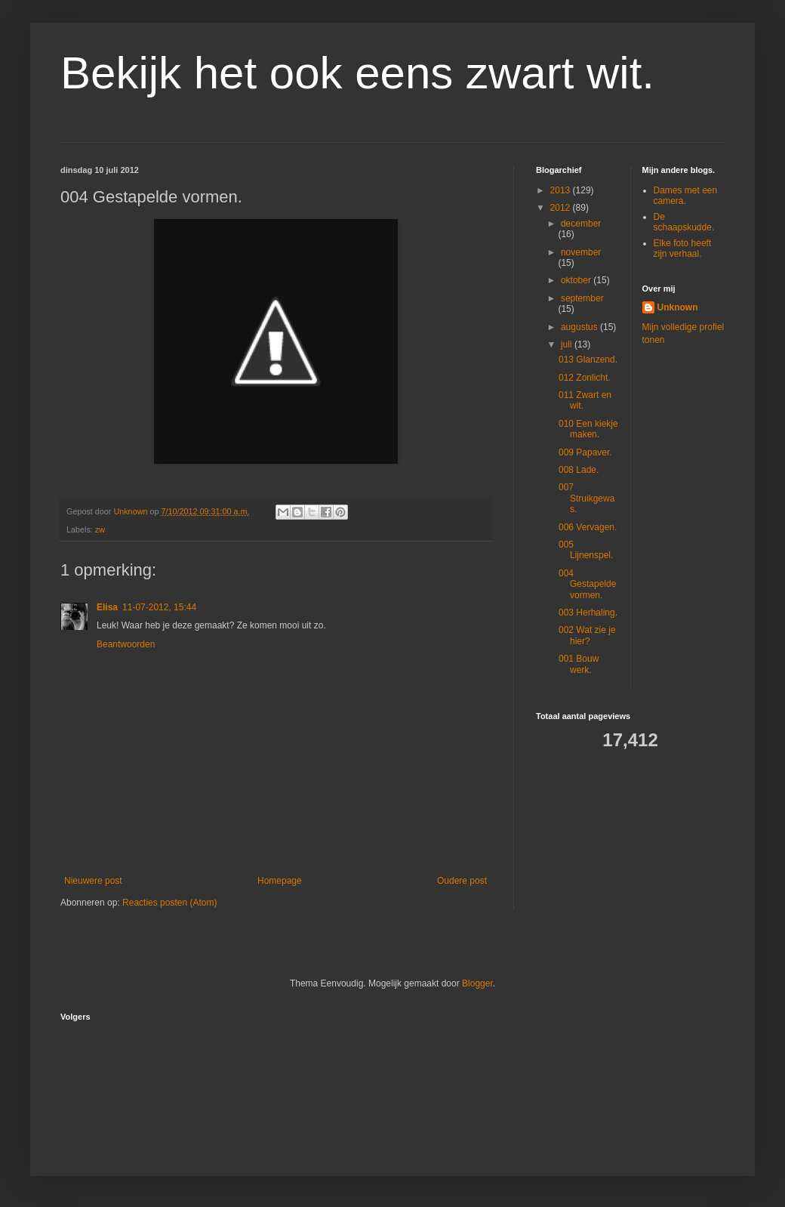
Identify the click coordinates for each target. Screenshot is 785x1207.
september (582, 298)
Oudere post (462, 880)
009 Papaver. (585, 452)
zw (100, 529)
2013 (561, 190)
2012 (561, 207)
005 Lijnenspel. (586, 549)
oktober (577, 280)
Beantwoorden (126, 644)
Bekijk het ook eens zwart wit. (357, 73)
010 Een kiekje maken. (588, 429)
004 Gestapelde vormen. (587, 584)
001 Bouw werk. (579, 663)
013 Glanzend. (588, 359)
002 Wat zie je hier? (587, 635)
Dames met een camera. (686, 195)
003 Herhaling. (588, 612)
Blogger (477, 983)
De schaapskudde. (684, 222)
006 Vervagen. (588, 527)
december (581, 223)
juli (567, 344)
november (581, 252)
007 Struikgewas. (586, 498)
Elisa (107, 607)
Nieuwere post (93, 880)
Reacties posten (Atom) (169, 902)
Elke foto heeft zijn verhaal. (683, 248)
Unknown (677, 307)
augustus (580, 327)
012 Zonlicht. (585, 377)
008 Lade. (579, 470)
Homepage (279, 880)
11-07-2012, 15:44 (159, 607)
